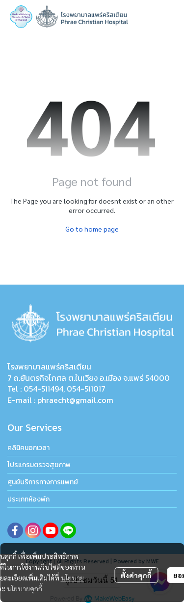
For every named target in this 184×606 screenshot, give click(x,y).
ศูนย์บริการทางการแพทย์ (42, 482)
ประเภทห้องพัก (28, 499)
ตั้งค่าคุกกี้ (136, 575)
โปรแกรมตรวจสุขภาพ (39, 465)
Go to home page (92, 228)
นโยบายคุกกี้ (24, 588)
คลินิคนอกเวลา (28, 448)
